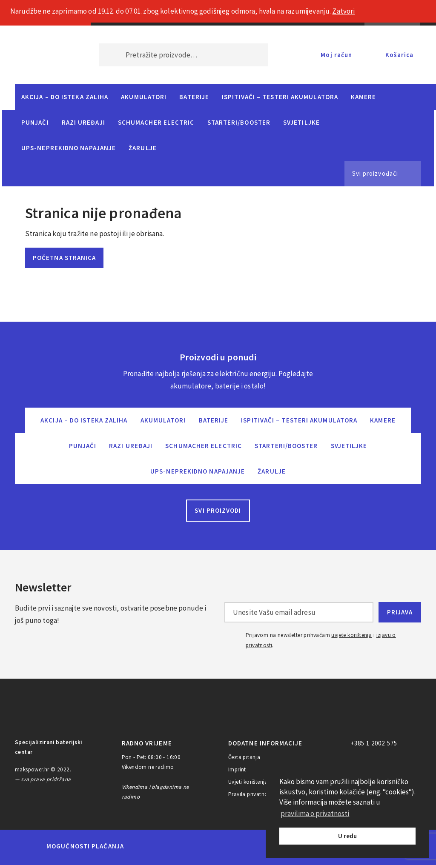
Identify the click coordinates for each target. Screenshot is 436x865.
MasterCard (145, 846)
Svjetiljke (301, 122)
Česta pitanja (244, 757)
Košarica (399, 55)
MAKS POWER (44, 55)
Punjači (35, 122)
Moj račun (336, 55)
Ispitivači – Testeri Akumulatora (280, 97)
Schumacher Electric (156, 122)
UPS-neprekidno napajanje (68, 148)
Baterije (194, 97)
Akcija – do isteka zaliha (64, 97)
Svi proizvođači (375, 173)
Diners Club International (245, 846)
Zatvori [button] (343, 11)
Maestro (174, 846)
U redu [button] (347, 836)
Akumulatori (143, 97)
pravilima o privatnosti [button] (315, 813)
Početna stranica (64, 258)
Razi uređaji (83, 122)
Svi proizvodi (218, 510)
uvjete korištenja (351, 635)
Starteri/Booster (238, 122)
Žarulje (143, 148)
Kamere (363, 97)
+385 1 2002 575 (373, 743)
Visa (205, 846)
